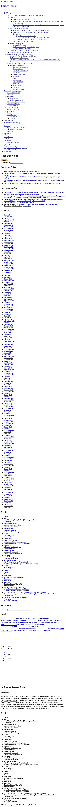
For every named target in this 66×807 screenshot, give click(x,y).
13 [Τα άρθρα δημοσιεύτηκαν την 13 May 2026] (5, 654)
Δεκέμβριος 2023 (8, 264)
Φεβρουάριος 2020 (9, 341)
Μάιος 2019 (7, 354)
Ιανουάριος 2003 (8, 484)
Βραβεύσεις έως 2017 (10, 530)
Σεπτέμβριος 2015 (9, 391)
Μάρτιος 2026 (8, 218)
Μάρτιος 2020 (8, 339)
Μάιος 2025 (7, 235)
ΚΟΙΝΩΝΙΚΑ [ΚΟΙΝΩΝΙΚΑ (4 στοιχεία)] (20, 626)
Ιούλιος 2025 (7, 232)
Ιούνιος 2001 (7, 494)
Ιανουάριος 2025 (8, 242)
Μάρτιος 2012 (8, 418)
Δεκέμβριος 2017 (8, 373)
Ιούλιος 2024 (7, 252)
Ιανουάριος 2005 (8, 470)
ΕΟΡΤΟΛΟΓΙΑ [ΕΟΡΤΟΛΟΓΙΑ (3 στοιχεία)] (60, 622)
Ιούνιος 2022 (7, 294)
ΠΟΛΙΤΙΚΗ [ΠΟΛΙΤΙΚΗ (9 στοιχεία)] (22, 628)
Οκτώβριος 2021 (8, 307)
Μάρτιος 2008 (8, 447)
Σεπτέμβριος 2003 (9, 479)
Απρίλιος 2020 (8, 338)
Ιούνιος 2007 (7, 452)
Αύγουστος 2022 (8, 290)
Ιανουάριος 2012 (8, 420)
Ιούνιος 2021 (7, 314)
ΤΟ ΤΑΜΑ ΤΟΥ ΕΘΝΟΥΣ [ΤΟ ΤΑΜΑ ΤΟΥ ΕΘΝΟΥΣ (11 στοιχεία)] (18, 630)
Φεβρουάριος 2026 (9, 220)
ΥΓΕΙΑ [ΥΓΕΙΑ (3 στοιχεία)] (27, 630)
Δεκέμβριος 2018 (8, 359)
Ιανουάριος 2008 (8, 449)
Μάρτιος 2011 (8, 427)
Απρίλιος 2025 (8, 237)
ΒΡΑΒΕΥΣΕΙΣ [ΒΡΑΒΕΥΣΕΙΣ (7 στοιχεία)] (10, 620)
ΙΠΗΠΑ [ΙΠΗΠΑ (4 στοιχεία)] (9, 626)
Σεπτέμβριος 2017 (9, 375)
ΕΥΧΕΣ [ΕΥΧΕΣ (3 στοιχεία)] (33, 702)
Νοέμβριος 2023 (8, 265)
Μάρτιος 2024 (8, 258)
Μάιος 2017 (7, 378)
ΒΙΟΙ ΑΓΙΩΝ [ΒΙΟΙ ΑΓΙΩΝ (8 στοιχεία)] (4, 620)
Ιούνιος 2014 (7, 401)
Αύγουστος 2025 (8, 230)
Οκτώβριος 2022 (8, 287)
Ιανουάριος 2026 (8, 221)
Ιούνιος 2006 (7, 459)
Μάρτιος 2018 (8, 368)
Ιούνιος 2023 (7, 274)
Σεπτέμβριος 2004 (9, 472)
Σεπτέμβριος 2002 (9, 486)
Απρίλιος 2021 (8, 317)
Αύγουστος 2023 (8, 270)
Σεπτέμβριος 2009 (9, 437)
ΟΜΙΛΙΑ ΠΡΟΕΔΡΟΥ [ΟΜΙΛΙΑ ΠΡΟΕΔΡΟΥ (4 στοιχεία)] (49, 626)
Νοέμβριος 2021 (8, 306)
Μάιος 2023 (7, 275)
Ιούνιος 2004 (7, 474)
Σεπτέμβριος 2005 (9, 465)
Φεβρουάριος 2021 (9, 321)
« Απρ (2, 660)
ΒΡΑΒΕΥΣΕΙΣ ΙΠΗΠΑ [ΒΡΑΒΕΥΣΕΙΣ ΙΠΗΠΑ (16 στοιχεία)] (20, 620)
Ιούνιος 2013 (7, 410)
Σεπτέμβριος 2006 (9, 457)
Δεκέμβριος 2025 (8, 223)
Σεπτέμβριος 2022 (9, 289)
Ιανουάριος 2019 (8, 358)
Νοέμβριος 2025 (8, 225)
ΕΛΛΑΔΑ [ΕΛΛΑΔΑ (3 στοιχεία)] (38, 622)
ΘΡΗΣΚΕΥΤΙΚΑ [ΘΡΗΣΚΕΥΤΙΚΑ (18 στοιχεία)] (40, 625)
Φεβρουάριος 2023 (9, 280)
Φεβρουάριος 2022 (9, 301)
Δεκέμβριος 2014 (8, 398)
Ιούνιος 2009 (7, 438)
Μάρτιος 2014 (8, 403)
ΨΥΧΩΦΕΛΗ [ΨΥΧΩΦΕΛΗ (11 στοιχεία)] (47, 630)
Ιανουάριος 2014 (8, 405)
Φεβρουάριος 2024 (9, 260)
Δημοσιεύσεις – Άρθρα (10, 540)
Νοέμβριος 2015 (8, 390)
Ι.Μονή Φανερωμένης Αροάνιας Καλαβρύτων (17, 562)
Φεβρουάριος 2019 (9, 356)
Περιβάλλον (7, 582)
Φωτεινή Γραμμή (9, 5)
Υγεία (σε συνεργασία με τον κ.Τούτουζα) (15, 597)
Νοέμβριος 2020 (8, 326)
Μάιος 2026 (7, 215)
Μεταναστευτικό (8, 574)
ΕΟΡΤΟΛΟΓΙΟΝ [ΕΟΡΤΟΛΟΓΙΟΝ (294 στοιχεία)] (9, 624)
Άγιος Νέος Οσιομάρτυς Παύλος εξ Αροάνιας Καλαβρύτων (21, 520)
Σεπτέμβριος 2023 (9, 269)
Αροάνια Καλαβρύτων (10, 523)
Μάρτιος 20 (7, 507)
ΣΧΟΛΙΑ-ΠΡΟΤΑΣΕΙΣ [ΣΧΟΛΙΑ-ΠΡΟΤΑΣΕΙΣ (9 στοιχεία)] (53, 628)
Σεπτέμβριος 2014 (9, 400)
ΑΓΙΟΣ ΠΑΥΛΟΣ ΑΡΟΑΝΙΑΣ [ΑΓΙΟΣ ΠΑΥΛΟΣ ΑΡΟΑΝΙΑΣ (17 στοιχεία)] (22, 619)
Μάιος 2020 (7, 336)
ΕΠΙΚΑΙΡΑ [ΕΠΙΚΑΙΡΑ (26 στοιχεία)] (20, 625)
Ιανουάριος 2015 (8, 396)
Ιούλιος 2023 (7, 272)
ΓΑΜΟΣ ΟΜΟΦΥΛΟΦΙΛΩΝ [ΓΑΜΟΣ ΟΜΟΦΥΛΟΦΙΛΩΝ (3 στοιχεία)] (32, 620)
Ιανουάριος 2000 (8, 506)
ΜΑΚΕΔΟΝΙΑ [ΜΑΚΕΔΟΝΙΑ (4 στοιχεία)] (26, 626)
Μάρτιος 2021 (8, 319)
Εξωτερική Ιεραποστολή (11, 552)
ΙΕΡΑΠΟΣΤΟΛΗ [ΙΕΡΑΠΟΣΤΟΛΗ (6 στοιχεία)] (4, 626)
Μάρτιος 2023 (8, 279)
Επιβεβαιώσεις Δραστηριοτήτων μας (14, 557)
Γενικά (6, 533)
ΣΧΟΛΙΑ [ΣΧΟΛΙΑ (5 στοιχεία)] (45, 628)
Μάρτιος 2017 (8, 380)
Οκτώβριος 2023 (8, 267)
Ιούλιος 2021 (7, 312)
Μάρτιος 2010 (8, 433)
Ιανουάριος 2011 (8, 428)
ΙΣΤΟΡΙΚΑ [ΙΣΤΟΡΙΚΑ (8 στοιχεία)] (14, 626)
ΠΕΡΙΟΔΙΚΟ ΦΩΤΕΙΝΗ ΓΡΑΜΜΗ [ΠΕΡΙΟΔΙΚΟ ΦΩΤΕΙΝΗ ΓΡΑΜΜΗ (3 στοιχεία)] (12, 628)
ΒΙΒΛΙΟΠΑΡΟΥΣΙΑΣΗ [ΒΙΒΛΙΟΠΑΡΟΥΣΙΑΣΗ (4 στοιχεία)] (55, 618)
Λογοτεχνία (7, 570)
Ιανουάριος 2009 (8, 442)
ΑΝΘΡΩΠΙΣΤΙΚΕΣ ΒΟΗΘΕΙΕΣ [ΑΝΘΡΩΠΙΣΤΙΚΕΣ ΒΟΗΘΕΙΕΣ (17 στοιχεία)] (41, 619)
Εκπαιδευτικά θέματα (10, 548)
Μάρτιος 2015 (8, 395)
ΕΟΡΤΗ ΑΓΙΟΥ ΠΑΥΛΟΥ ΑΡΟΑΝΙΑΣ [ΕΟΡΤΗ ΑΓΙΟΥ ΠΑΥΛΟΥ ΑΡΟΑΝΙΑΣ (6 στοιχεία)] (49, 622)
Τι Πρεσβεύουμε (8, 595)
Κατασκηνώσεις (8, 567)
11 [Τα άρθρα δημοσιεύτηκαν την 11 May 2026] (1, 654)
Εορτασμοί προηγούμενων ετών (13, 553)
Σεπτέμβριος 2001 (9, 492)
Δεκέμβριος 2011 (8, 422)
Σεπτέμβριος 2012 (9, 415)
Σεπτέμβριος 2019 (9, 349)
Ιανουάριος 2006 (8, 464)
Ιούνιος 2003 (7, 480)
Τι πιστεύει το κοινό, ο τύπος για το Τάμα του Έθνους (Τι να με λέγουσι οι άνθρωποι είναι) (30, 594)
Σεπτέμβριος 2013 (9, 408)
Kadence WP (33, 805)
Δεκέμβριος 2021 (8, 304)
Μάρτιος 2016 (8, 386)
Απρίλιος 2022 (8, 297)
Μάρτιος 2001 (8, 496)
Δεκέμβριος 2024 (8, 243)
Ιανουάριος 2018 (8, 371)
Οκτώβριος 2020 (8, 327)
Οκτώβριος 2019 (8, 348)
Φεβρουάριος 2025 (9, 240)
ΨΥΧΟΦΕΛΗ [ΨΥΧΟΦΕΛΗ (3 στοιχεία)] (41, 630)
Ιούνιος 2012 (7, 417)
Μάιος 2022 (7, 295)
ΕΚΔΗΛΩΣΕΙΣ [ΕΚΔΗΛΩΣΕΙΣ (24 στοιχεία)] (27, 622)
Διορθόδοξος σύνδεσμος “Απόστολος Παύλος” (17, 543)
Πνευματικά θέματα (9, 585)
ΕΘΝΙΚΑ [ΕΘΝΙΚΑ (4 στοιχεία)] (7, 622)
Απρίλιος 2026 (8, 216)
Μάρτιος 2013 (8, 412)
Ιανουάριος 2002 (8, 491)
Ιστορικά (6, 565)
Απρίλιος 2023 (8, 277)
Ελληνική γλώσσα (9, 550)
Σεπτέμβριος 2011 (9, 423)
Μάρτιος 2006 (8, 462)
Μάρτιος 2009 (8, 440)
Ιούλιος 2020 (7, 332)
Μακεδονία (7, 572)
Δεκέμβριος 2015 (8, 388)
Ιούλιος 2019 (7, 353)
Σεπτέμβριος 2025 (9, 228)
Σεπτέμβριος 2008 (9, 443)
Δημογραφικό (8, 538)
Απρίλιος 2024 (8, 257)
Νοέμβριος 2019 (8, 346)
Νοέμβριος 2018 (8, 361)
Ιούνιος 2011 (7, 425)
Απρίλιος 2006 (8, 460)
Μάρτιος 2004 (8, 475)
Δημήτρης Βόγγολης (9, 192)
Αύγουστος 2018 (8, 364)
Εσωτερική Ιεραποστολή (11, 558)
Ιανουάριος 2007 (8, 455)
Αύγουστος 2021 (8, 311)
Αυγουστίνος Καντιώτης (11, 527)
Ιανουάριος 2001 (8, 497)
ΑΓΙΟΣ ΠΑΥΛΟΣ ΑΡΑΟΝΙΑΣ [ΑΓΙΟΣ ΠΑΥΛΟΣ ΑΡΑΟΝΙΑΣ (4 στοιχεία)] (8, 618)
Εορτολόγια (7, 555)
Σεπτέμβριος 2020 (9, 329)
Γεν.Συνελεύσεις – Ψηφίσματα (12, 532)
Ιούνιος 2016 (7, 383)
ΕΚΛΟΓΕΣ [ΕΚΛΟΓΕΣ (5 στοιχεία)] (34, 622)
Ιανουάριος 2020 (8, 343)
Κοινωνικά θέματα (9, 569)
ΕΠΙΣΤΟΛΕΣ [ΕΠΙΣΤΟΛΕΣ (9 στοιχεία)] (28, 625)
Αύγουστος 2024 (8, 250)
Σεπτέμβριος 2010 (9, 430)
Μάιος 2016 (7, 385)
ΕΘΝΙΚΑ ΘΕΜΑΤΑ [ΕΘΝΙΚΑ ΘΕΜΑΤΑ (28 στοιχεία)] (15, 622)
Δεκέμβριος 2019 (8, 344)
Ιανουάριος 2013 (8, 413)
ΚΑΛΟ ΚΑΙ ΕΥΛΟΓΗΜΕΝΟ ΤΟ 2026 (22, 202)
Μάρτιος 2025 (8, 238)
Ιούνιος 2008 (7, 445)
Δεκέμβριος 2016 (8, 381)
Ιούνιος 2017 (7, 376)
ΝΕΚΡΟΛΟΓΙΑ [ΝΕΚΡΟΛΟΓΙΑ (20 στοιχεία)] (33, 626)
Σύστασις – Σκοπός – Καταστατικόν (14, 587)
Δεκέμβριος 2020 (8, 324)
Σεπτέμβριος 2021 (9, 309)
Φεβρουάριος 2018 (9, 369)
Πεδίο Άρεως (7, 580)
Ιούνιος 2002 (7, 487)
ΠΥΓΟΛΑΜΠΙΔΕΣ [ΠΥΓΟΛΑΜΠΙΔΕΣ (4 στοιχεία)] (39, 628)
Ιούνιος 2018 (7, 366)
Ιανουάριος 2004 (8, 477)
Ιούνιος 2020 (7, 334)
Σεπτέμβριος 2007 (9, 450)
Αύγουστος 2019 (8, 351)
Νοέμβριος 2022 (8, 285)
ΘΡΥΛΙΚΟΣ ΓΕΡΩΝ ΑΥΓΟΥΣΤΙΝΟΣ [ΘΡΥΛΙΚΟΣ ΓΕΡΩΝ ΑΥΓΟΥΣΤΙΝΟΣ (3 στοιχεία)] (51, 702)
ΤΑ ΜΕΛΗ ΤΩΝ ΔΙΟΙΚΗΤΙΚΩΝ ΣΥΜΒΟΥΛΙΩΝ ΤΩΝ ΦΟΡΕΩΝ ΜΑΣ (25, 592)
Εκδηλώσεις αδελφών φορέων (12, 547)
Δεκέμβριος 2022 (8, 284)
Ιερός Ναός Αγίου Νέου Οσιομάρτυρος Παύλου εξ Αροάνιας (21, 564)
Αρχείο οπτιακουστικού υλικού (13, 525)
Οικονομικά (7, 579)
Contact (6, 516)
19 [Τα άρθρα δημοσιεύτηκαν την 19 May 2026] (3, 656)
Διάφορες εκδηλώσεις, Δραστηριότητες (15, 542)
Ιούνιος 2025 (7, 233)
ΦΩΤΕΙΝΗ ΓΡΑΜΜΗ (10, 601)
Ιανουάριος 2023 (8, 282)
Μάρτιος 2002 (8, 489)
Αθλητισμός (7, 521)
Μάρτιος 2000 (8, 504)
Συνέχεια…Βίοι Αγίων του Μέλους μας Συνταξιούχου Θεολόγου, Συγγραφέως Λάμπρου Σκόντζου (32, 183)
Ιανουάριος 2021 (8, 322)
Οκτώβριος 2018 (8, 363)
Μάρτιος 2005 (8, 469)
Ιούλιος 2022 (7, 292)
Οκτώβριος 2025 (8, 227)
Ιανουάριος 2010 (8, 435)
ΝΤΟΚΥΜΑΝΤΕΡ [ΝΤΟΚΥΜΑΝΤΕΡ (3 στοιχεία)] (41, 704)
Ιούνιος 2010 (7, 432)
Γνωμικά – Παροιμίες (10, 537)
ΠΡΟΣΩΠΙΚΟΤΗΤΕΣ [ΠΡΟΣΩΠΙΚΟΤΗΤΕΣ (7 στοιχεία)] (30, 628)
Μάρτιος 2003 (8, 482)
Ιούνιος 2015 (7, 393)
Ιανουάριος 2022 (8, 302)
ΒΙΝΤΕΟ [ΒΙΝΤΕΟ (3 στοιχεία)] (61, 696)
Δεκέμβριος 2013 (8, 406)
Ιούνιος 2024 (7, 253)
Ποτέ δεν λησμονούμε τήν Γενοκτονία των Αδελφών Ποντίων (21, 171)
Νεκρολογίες (7, 575)
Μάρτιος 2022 (8, 299)
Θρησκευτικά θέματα (10, 560)
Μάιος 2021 (7, 316)
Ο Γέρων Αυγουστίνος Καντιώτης (13, 577)
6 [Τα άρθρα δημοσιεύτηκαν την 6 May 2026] (4, 652)
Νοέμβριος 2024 (8, 245)
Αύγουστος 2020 (8, 331)
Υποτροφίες (7, 599)
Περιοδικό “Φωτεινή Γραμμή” (13, 584)
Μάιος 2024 (7, 255)
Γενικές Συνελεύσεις (9, 535)
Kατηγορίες (4, 610)
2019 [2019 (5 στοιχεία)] (2, 618)
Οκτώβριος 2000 (8, 501)
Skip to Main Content (7, 1)
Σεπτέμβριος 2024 (9, 248)
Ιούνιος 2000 (7, 502)
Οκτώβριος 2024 (8, 247)
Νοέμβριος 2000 (8, 499)
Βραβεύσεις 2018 (8, 528)
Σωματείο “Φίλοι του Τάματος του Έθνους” (16, 589)
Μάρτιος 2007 (8, 454)
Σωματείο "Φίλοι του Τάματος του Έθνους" (16, 590)
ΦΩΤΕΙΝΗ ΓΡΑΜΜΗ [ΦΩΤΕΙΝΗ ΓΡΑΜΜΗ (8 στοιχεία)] (34, 630)
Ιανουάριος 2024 (8, 262)
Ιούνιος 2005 (7, 467)
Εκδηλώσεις (7, 545)
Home (5, 518)
